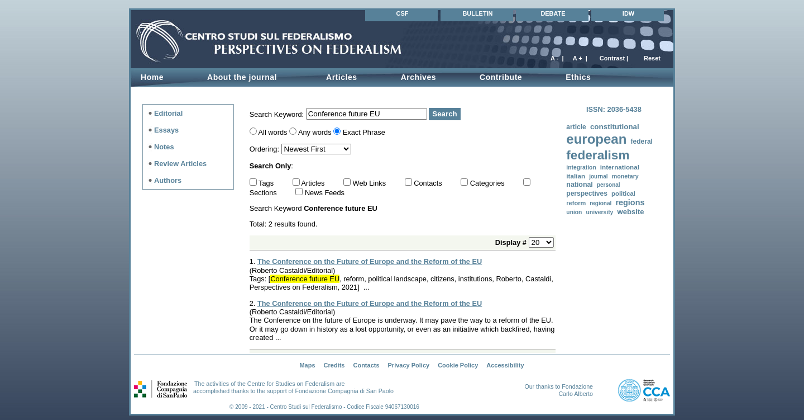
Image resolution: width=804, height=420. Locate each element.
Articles (341, 77)
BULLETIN (477, 13)
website (630, 211)
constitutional (614, 126)
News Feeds (324, 192)
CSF (402, 13)
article (576, 127)
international (619, 167)
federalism (597, 155)
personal (608, 185)
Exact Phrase (364, 132)
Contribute (501, 77)
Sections (264, 192)
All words (273, 132)
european (596, 139)
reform (576, 203)
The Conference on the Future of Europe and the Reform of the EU (369, 261)
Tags (267, 183)
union (574, 212)
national (579, 184)
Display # (512, 242)
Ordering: (265, 149)
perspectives (586, 193)
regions (629, 202)
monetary (625, 176)
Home (152, 77)
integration (581, 167)
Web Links (370, 183)
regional (600, 203)
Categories (488, 183)
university (600, 212)
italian (575, 176)
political (623, 193)
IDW (628, 13)
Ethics (578, 77)
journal (598, 176)
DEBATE (552, 13)
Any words (315, 132)
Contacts (429, 183)
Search (444, 114)
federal (641, 141)
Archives (418, 77)
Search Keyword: (278, 114)
